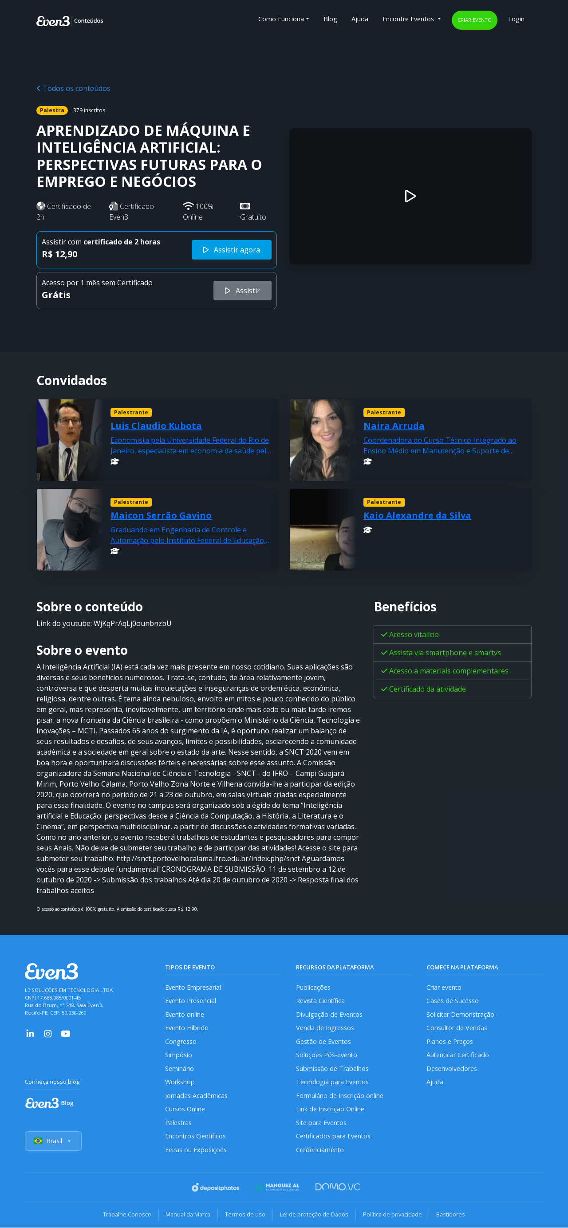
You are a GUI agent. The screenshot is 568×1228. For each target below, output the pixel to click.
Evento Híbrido (187, 1027)
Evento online (185, 1014)
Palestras (178, 1122)
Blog (330, 19)
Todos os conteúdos (73, 88)
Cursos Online (185, 1109)
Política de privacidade (392, 1215)
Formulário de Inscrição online (339, 1095)
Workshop (180, 1082)
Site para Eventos (321, 1122)
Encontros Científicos (196, 1136)
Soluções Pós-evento (327, 1055)
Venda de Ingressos (325, 1027)
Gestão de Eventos (324, 1041)
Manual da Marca (188, 1215)
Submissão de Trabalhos (332, 1068)
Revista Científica (321, 1000)
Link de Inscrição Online (330, 1109)
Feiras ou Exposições (196, 1149)
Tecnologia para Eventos (332, 1082)
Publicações (313, 987)
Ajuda (359, 19)
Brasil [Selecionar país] (53, 1141)
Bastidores (451, 1215)
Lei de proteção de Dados (314, 1215)
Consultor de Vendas (457, 1027)
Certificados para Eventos (333, 1136)
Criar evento (475, 19)
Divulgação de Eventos (329, 1014)
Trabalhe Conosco (127, 1215)
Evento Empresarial (193, 987)
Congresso (181, 1041)
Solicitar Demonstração (460, 1014)
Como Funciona (281, 19)
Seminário (179, 1068)
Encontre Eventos (409, 19)
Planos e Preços (449, 1041)
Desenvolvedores (451, 1068)
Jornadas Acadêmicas (196, 1095)
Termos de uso (245, 1215)
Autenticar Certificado (458, 1055)
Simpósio (178, 1055)
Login (516, 19)
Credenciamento (320, 1149)
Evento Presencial (191, 1000)
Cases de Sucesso (452, 1000)
